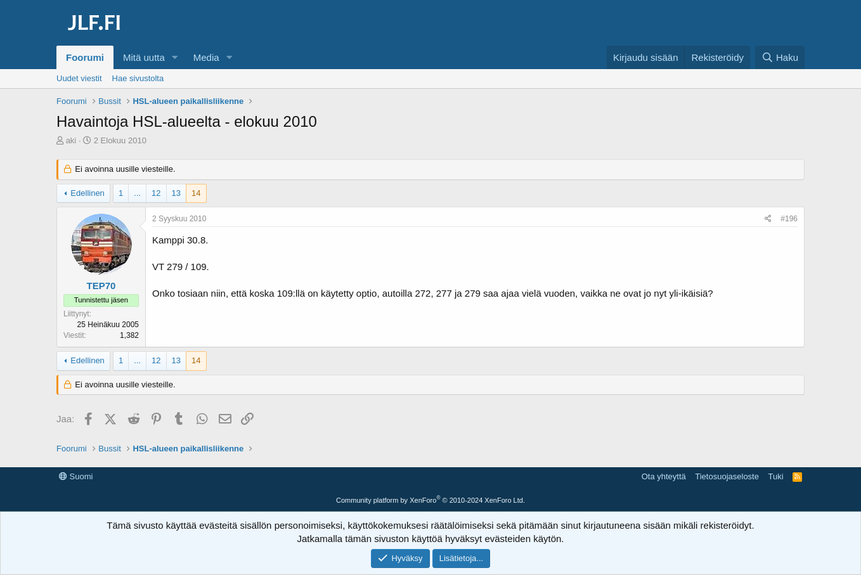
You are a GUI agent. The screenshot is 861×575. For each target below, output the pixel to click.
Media (206, 57)
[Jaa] (768, 219)
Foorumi (85, 57)
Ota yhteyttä (664, 476)
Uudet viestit (79, 78)
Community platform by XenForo (430, 500)
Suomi (76, 476)
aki (71, 140)
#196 (789, 218)
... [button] (137, 193)
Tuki (775, 476)
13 (176, 193)
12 (156, 193)
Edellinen (87, 193)
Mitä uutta (144, 57)
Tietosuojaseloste (727, 476)
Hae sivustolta (138, 78)
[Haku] (780, 57)
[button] (175, 57)
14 (195, 193)
